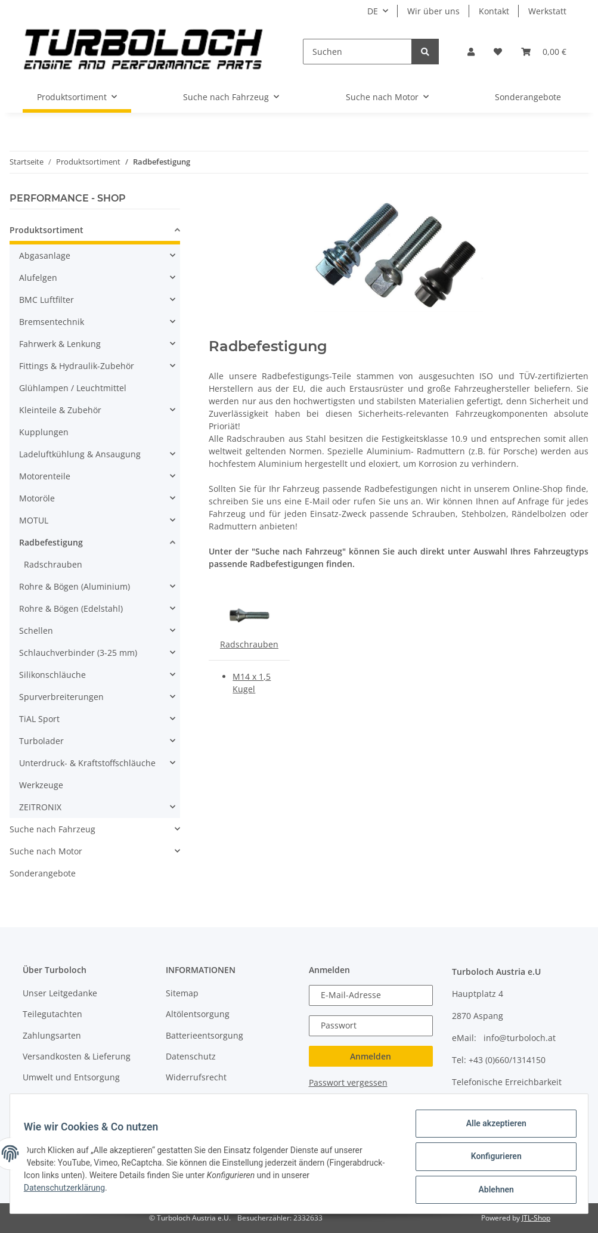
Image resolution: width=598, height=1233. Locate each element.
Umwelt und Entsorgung (71, 1077)
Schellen (36, 630)
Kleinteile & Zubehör (60, 410)
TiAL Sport (39, 718)
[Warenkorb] (544, 51)
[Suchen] (357, 51)
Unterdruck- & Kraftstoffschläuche (87, 763)
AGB (174, 1098)
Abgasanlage (44, 255)
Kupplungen (44, 432)
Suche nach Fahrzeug (52, 829)
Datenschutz (191, 1056)
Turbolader (41, 740)
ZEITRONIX (40, 807)
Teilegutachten (52, 1014)
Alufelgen (38, 277)
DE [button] (372, 11)
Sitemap (182, 993)
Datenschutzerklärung (69, 1191)
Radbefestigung (51, 542)
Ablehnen (490, 1190)
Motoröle (37, 498)
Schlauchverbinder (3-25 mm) (78, 652)
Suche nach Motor (46, 851)
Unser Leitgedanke (60, 993)
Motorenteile (44, 476)
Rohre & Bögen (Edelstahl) (71, 608)
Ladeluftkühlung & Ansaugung (80, 454)
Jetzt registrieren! (384, 1099)
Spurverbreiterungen (61, 696)
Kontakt (494, 11)
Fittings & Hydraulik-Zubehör (76, 365)
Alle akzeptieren (490, 1128)
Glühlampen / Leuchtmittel (72, 388)
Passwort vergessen (348, 1082)
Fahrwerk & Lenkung (60, 343)
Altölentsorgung (198, 1014)
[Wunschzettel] (498, 51)
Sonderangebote (43, 873)
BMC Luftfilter (46, 299)
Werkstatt (547, 11)
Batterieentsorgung (204, 1035)
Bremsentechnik (51, 321)
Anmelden (370, 1056)
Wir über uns (433, 11)
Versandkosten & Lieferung (77, 1056)
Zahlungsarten (52, 1035)
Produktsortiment (46, 230)
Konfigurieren (490, 1159)
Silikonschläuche (52, 674)
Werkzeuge (41, 785)
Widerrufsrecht (196, 1077)
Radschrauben (249, 644)
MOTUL (33, 520)
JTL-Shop (536, 1218)
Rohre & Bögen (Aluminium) (74, 586)
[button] (471, 51)
